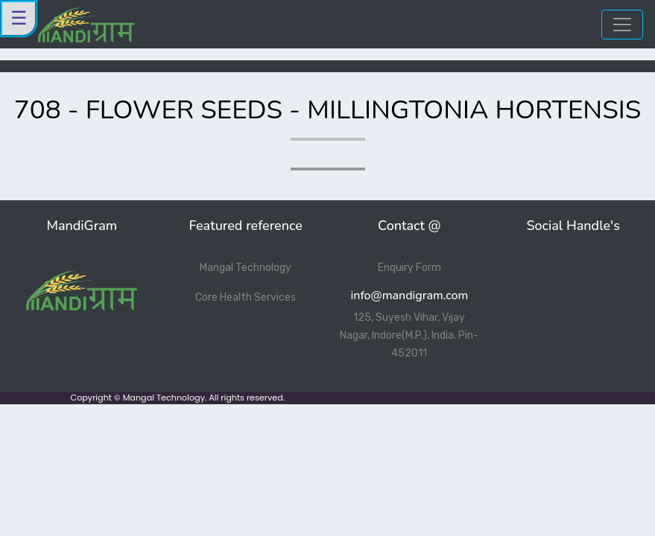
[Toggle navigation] (622, 24)
